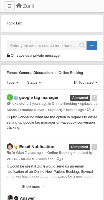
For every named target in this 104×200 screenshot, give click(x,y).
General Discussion (36, 73)
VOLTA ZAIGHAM (21, 159)
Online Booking (71, 73)
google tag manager (39, 97)
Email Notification (36, 146)
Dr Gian (17, 153)
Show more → (33, 186)
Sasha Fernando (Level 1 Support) (34, 110)
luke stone (19, 104)
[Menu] (9, 6)
